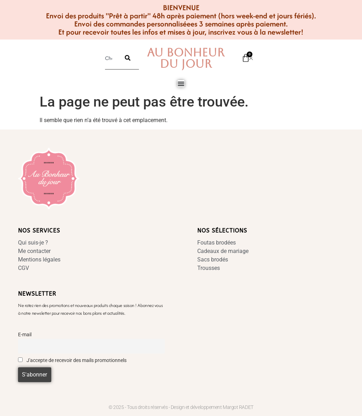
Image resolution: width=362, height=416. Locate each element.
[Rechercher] (127, 58)
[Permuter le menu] (181, 83)
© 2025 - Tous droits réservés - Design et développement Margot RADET (181, 407)
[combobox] (110, 58)
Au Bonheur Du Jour (185, 58)
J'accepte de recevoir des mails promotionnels (72, 360)
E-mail (24, 335)
